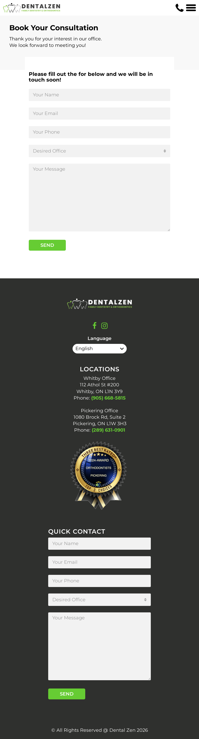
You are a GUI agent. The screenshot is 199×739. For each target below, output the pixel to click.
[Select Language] (100, 348)
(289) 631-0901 (108, 430)
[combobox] (99, 151)
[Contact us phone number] (179, 8)
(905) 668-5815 (108, 398)
